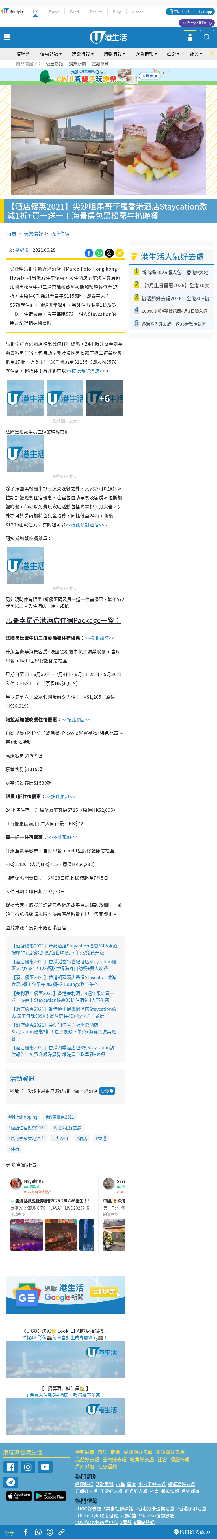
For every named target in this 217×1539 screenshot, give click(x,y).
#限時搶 (128, 1515)
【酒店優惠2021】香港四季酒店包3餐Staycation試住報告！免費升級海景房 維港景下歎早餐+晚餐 (62, 1050)
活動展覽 (84, 1451)
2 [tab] (101, 76)
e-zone (138, 11)
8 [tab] (113, 83)
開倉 (115, 1451)
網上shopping (24, 1117)
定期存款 (100, 64)
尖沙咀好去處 (68, 1127)
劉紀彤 (22, 249)
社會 (194, 53)
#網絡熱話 (144, 1522)
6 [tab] (124, 76)
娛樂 (171, 53)
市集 (102, 1451)
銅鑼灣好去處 (170, 1451)
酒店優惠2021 (61, 1117)
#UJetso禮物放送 (156, 1515)
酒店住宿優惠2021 (28, 1127)
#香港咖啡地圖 (191, 1508)
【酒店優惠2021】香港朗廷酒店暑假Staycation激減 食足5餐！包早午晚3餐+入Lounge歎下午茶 (63, 980)
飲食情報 (144, 53)
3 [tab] (107, 76)
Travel (54, 11)
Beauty (96, 11)
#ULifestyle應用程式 (96, 1515)
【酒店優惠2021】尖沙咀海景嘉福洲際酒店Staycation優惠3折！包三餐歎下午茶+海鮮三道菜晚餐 (63, 1031)
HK (35, 11)
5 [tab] (118, 76)
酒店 (83, 1138)
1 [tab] (96, 76)
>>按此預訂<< (99, 637)
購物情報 (113, 53)
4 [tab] (113, 76)
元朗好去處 (87, 1459)
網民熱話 (84, 1484)
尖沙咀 (107, 1091)
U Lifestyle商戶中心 (196, 22)
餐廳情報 (180, 1459)
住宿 (15, 1149)
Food (74, 11)
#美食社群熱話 (118, 1508)
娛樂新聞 (77, 64)
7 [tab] (107, 83)
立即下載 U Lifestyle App (193, 11)
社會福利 (107, 1466)
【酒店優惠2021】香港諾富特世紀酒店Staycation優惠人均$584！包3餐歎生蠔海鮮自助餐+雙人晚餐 (63, 965)
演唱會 (23, 53)
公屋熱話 (54, 64)
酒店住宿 (60, 233)
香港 (102, 1138)
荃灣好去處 (115, 1459)
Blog (117, 11)
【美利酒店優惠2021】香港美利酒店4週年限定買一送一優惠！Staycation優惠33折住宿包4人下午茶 (62, 996)
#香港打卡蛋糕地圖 (154, 1508)
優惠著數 (49, 53)
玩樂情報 (81, 53)
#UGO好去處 (88, 1508)
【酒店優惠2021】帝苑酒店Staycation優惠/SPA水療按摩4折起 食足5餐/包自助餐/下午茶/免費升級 (64, 949)
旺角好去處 (142, 1459)
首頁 (11, 233)
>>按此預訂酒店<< (85, 370)
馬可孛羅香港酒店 (28, 1138)
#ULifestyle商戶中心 (96, 1522)
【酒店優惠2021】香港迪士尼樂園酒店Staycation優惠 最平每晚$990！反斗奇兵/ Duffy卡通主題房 (63, 1012)
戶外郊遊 (84, 1466)
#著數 (126, 1522)
